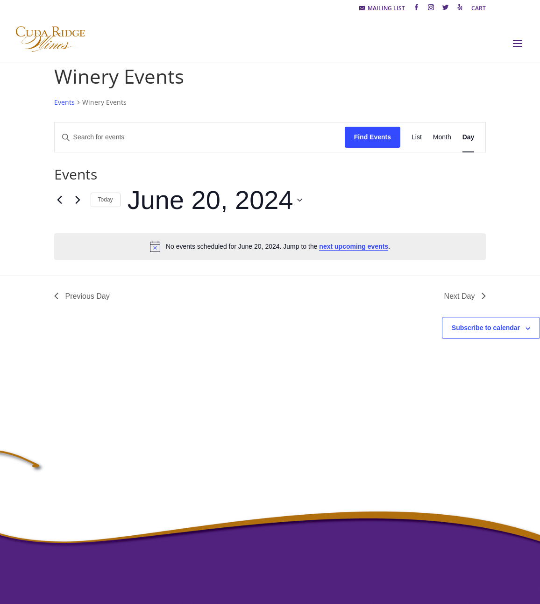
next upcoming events (353, 246)
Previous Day (82, 296)
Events (64, 102)
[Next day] (78, 200)
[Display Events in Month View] (442, 137)
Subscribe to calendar (486, 327)
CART (478, 9)
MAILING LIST (382, 9)
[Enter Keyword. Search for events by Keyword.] (200, 137)
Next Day (465, 296)
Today (105, 199)
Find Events (372, 137)
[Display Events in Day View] (468, 137)
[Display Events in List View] (417, 137)
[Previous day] (59, 200)
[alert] (270, 246)
